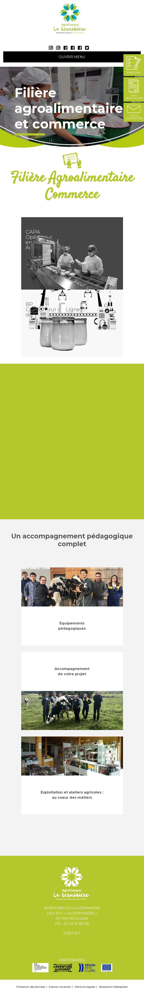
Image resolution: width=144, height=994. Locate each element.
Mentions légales (85, 986)
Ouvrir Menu (72, 57)
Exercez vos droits (60, 986)
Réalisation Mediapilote (113, 986)
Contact (72, 933)
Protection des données (30, 986)
